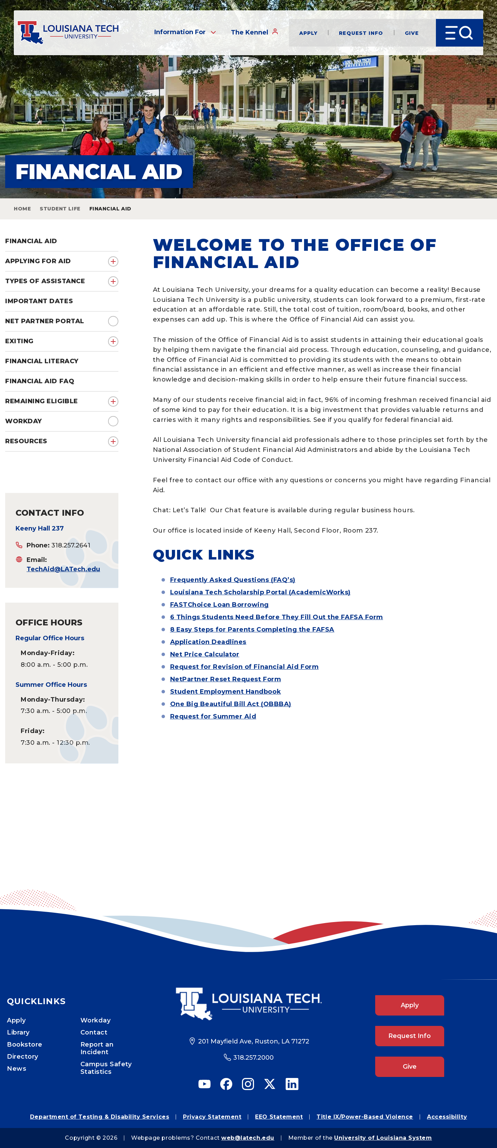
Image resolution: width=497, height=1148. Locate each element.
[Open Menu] (459, 33)
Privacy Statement (212, 1117)
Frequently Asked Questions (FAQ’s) (232, 580)
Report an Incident (97, 1048)
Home (22, 209)
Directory (22, 1056)
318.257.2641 (70, 545)
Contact (94, 1032)
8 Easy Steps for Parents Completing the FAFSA (252, 629)
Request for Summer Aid (213, 716)
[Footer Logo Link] (248, 1004)
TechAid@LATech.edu (63, 569)
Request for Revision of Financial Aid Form (244, 667)
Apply (308, 33)
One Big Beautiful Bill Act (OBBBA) (230, 704)
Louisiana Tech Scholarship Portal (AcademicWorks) (260, 592)
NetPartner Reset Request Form (225, 679)
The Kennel (254, 32)
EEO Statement (279, 1117)
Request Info (360, 33)
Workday (23, 421)
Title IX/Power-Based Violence (364, 1117)
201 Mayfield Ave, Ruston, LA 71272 (253, 1041)
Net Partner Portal (44, 321)
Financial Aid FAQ (39, 381)
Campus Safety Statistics (106, 1068)
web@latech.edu (247, 1138)
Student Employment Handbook (225, 691)
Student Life (60, 209)
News (16, 1068)
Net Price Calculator (205, 654)
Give (411, 33)
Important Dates (39, 301)
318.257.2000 (253, 1057)
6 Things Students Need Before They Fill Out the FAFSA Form (276, 617)
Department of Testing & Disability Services (99, 1117)
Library (18, 1032)
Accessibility (447, 1117)
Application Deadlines (208, 642)
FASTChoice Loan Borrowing (219, 604)
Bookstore (24, 1044)
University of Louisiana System (383, 1138)
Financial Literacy (42, 361)
